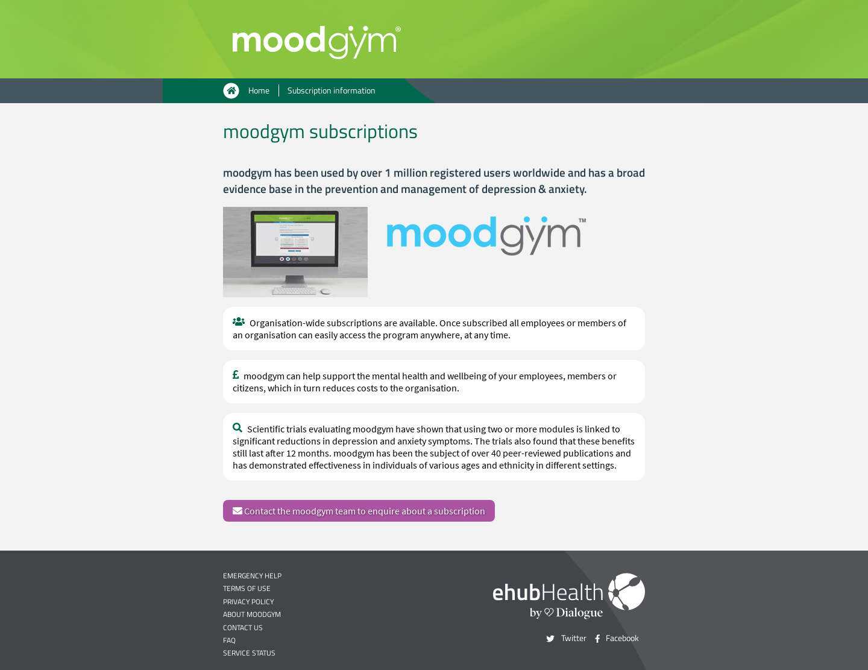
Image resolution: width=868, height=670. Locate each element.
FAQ (229, 640)
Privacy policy (248, 601)
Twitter (574, 638)
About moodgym (252, 614)
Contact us (243, 627)
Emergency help (252, 575)
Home (258, 90)
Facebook (622, 638)
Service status (249, 653)
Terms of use (247, 588)
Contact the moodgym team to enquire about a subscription (359, 511)
